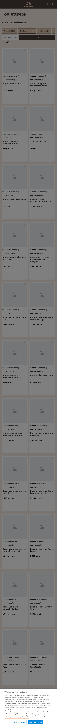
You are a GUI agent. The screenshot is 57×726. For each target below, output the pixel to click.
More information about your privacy (17, 718)
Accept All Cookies (35, 722)
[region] (28, 707)
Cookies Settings (19, 722)
